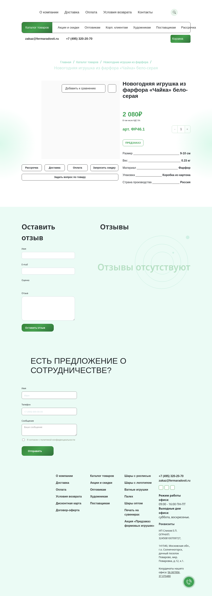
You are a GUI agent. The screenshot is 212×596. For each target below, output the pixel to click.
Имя (24, 248)
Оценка (25, 280)
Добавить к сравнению (80, 88)
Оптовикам (92, 27)
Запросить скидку (104, 167)
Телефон (26, 404)
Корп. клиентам (117, 27)
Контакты (145, 12)
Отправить (35, 451)
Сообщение (28, 420)
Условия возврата (117, 12)
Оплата (91, 12)
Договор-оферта (68, 510)
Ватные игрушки (136, 489)
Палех (128, 496)
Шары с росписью (137, 475)
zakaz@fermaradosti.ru (42, 38)
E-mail (25, 264)
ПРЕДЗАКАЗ (133, 142)
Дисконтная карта (68, 503)
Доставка (72, 12)
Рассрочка (188, 27)
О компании (49, 12)
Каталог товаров (37, 27)
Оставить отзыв (35, 327)
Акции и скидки (68, 27)
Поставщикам (166, 27)
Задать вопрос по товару (70, 177)
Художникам (142, 27)
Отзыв (25, 293)
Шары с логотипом (138, 482)
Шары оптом (133, 503)
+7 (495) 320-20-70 (79, 38)
